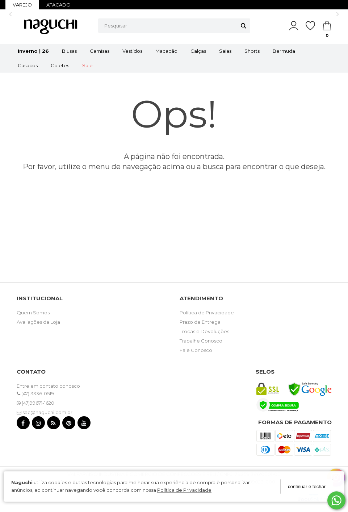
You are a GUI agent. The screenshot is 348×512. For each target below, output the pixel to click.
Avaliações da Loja (38, 322)
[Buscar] (243, 25)
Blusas (69, 51)
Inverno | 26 (33, 51)
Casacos (28, 65)
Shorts (252, 51)
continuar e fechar (307, 486)
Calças (198, 51)
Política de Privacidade (184, 490)
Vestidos (132, 51)
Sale (87, 65)
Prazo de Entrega (200, 322)
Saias (225, 51)
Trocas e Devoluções (204, 331)
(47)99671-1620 (35, 403)
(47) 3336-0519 (35, 393)
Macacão (166, 51)
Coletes (60, 65)
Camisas (99, 51)
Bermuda (284, 51)
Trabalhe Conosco (201, 341)
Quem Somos (33, 312)
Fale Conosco (196, 350)
